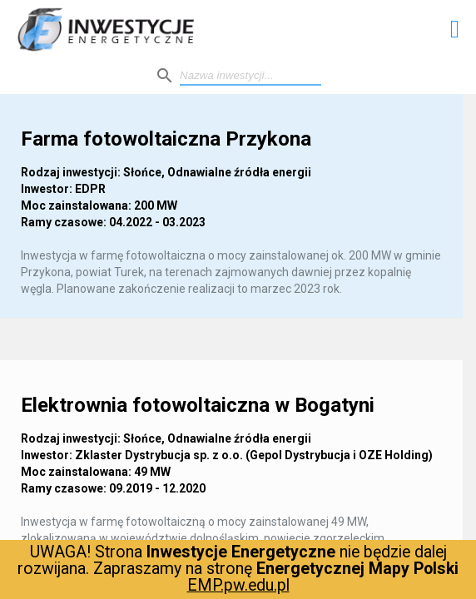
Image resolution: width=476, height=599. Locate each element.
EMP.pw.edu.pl (238, 585)
